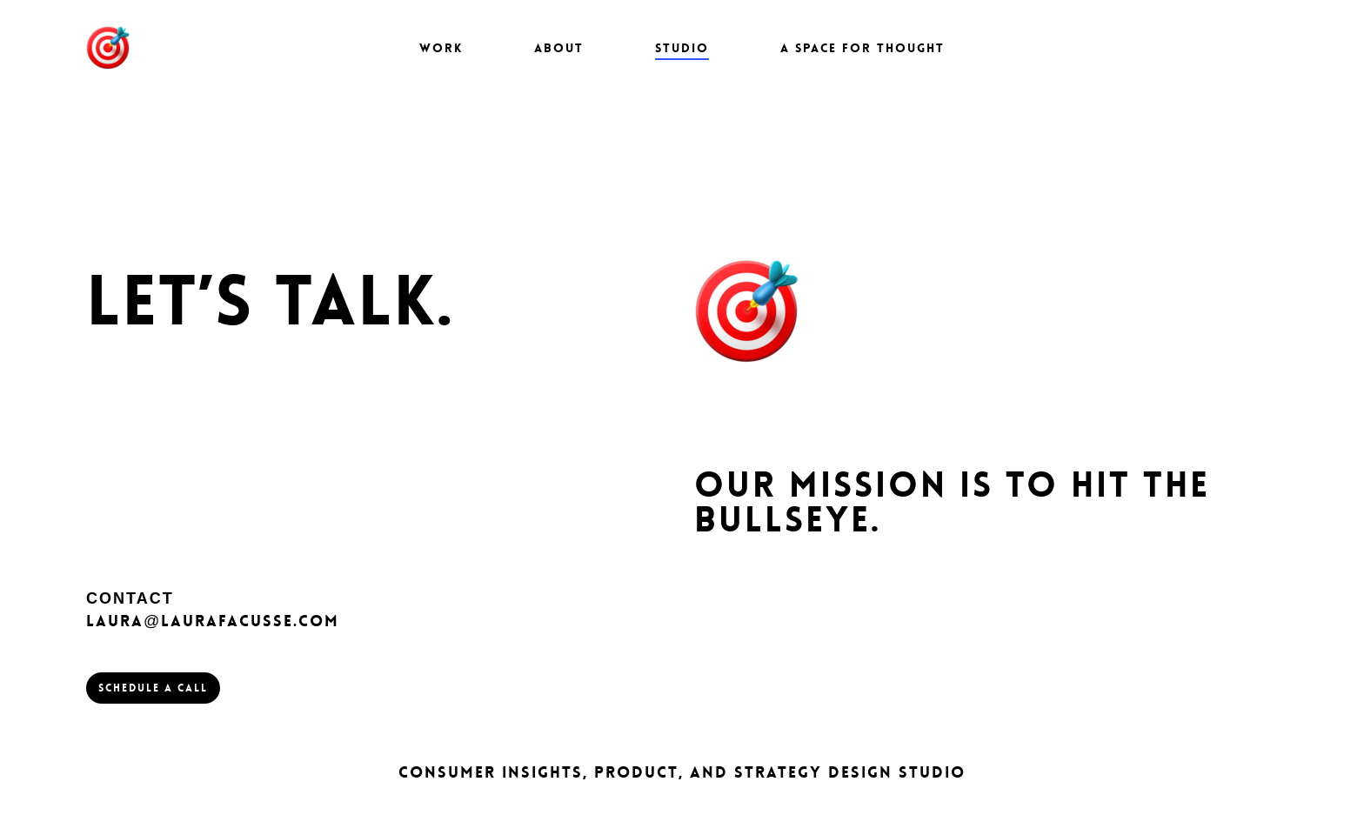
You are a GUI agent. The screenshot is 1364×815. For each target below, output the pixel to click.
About (559, 48)
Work (441, 48)
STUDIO (682, 48)
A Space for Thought (862, 48)
